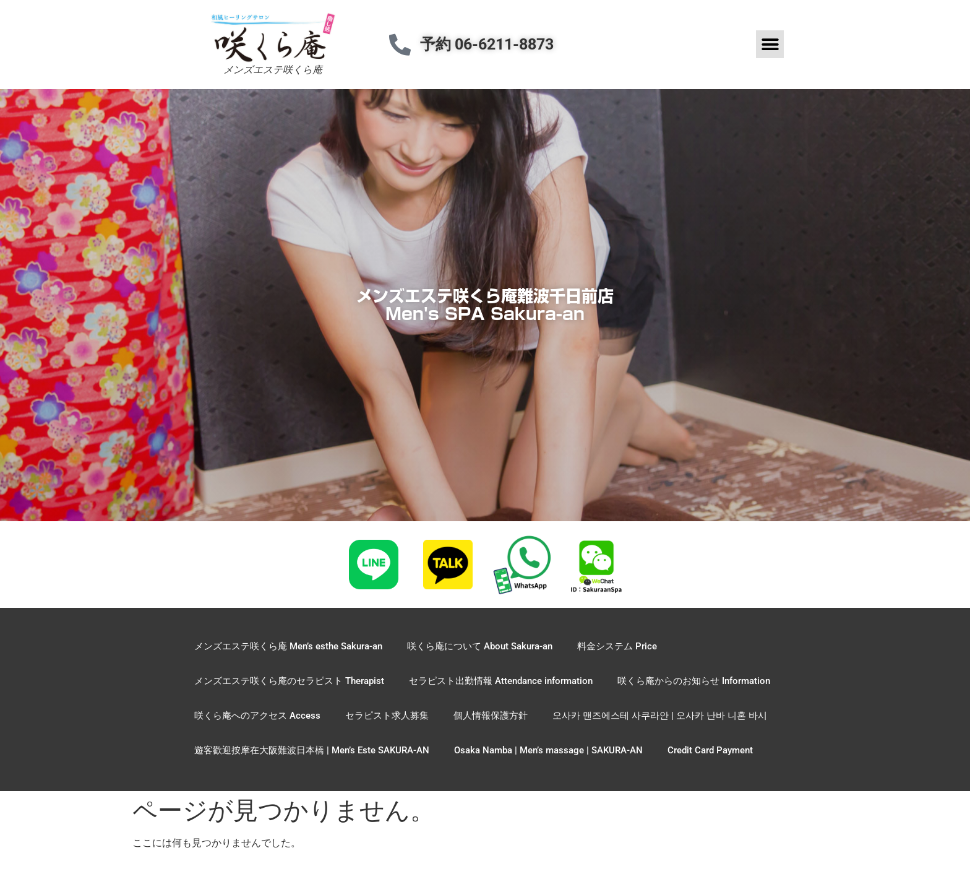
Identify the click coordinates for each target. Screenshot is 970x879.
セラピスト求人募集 (387, 715)
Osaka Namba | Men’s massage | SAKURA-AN (548, 750)
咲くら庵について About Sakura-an (479, 646)
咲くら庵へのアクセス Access (257, 715)
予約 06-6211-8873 (487, 44)
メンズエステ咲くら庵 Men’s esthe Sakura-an (288, 646)
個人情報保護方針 (490, 715)
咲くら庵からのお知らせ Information (693, 680)
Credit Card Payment (710, 750)
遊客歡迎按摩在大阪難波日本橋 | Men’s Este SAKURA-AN (311, 750)
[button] (770, 44)
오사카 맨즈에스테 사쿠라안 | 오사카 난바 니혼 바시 (659, 715)
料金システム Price (617, 646)
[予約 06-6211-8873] (400, 44)
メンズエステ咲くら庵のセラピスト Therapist (289, 680)
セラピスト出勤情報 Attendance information (501, 680)
